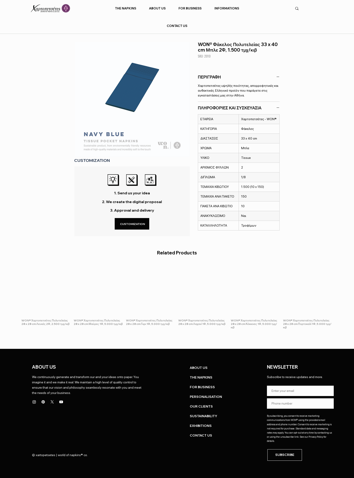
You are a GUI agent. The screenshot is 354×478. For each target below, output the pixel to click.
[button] (126, 8)
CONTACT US (201, 435)
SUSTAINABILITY (203, 416)
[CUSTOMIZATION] (132, 224)
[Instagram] (34, 402)
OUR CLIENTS (201, 406)
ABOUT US (199, 368)
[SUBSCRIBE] (284, 455)
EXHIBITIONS (201, 426)
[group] (177, 297)
